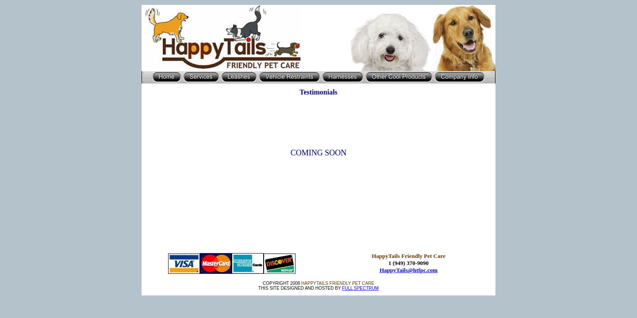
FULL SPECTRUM (360, 288)
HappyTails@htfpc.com (408, 270)
